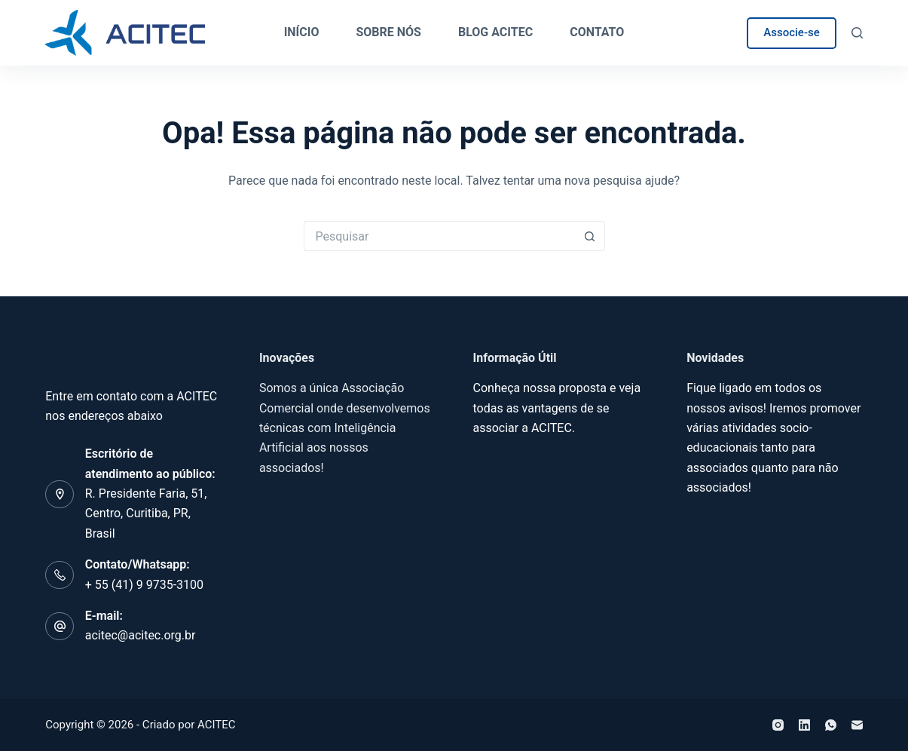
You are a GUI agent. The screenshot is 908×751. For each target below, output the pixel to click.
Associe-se (791, 32)
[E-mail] (857, 725)
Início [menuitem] (301, 32)
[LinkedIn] (804, 725)
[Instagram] (778, 725)
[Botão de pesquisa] (590, 236)
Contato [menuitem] (597, 32)
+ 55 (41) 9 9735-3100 (144, 585)
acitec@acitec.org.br (140, 635)
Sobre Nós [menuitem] (388, 32)
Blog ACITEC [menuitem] (495, 32)
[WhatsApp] (830, 725)
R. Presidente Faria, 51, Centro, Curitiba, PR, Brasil (146, 513)
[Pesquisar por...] (439, 236)
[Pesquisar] (857, 32)
